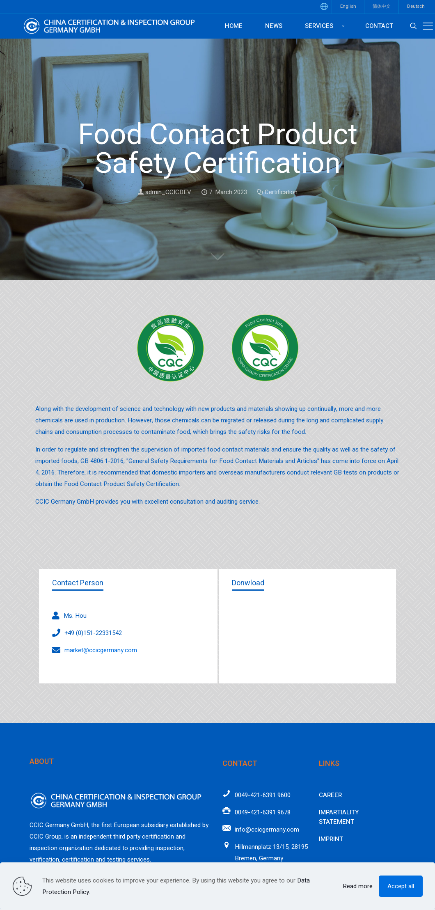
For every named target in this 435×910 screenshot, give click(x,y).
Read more (358, 886)
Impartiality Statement (339, 817)
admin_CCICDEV (168, 192)
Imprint (331, 839)
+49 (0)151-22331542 (93, 632)
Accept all (400, 886)
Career (330, 795)
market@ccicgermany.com (100, 650)
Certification (281, 192)
